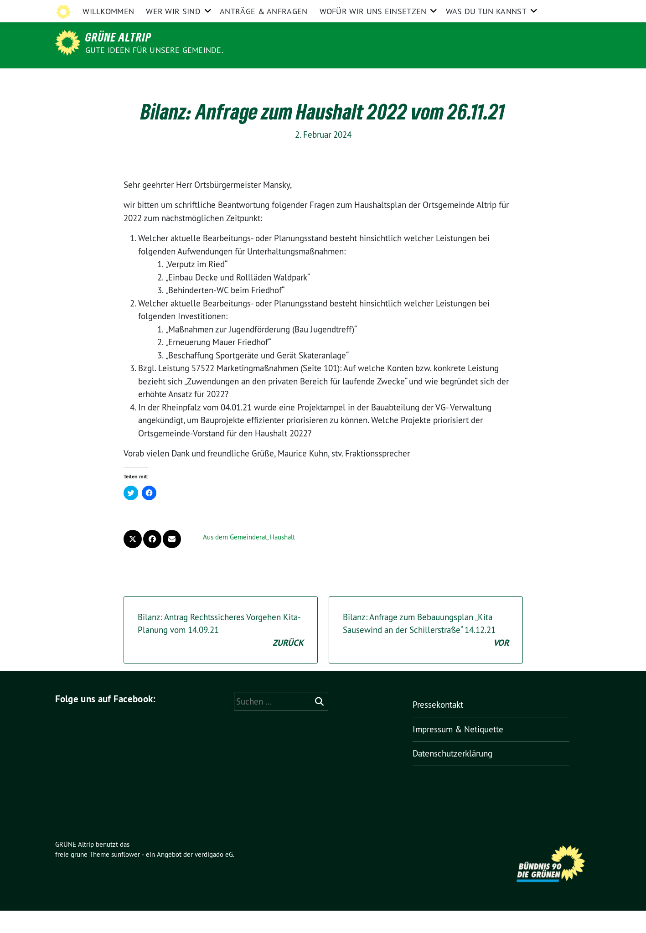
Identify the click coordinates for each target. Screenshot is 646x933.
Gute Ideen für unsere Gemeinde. (154, 50)
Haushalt (282, 559)
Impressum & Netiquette (439, 8)
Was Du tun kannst (486, 79)
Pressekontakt (371, 8)
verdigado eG (214, 876)
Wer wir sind (173, 79)
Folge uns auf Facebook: (105, 721)
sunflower (125, 876)
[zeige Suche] (575, 9)
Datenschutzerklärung (518, 8)
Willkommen (108, 79)
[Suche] (562, 9)
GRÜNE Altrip (118, 37)
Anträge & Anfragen (263, 79)
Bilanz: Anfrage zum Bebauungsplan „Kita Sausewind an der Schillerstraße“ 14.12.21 (426, 653)
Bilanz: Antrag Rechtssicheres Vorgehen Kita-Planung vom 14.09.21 (221, 653)
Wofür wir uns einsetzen (373, 79)
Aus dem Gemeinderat (235, 559)
